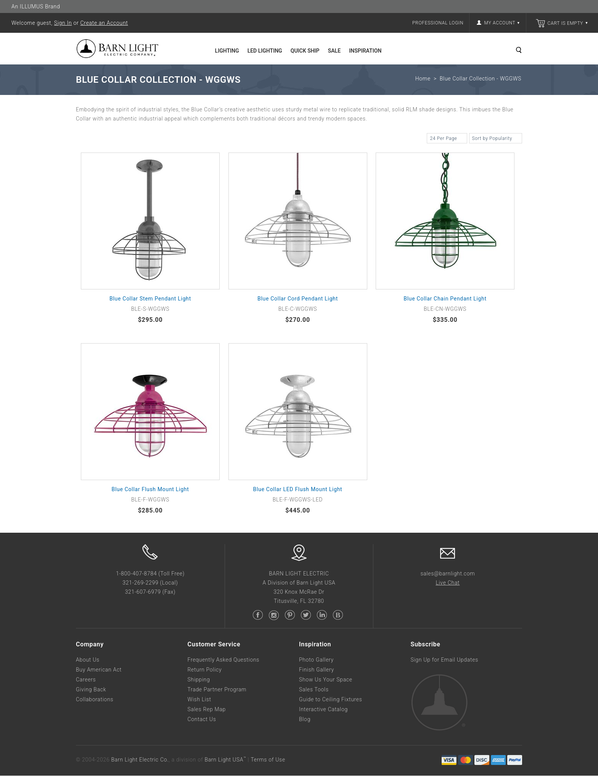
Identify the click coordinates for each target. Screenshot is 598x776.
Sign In (63, 23)
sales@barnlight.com (447, 574)
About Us (88, 660)
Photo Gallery (316, 660)
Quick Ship (305, 51)
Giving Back (91, 690)
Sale (334, 51)
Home (423, 79)
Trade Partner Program (217, 690)
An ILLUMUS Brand (35, 6)
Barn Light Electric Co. (140, 760)
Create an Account (104, 23)
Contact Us (202, 720)
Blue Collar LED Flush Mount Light (297, 490)
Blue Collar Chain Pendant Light (445, 299)
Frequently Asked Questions (224, 660)
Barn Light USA (225, 760)
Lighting (227, 51)
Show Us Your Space (325, 680)
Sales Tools (314, 690)
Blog (304, 720)
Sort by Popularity (495, 139)
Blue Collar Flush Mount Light (150, 490)
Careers (86, 680)
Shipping (199, 680)
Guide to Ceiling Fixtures (330, 700)
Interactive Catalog (323, 710)
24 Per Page (447, 139)
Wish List (199, 700)
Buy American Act (99, 670)
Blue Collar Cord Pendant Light (297, 299)
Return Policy (205, 670)
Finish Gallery (316, 670)
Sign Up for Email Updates (444, 660)
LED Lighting (265, 51)
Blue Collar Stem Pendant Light (150, 299)
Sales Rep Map (207, 710)
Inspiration (365, 51)
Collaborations (94, 700)
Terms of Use (268, 760)
